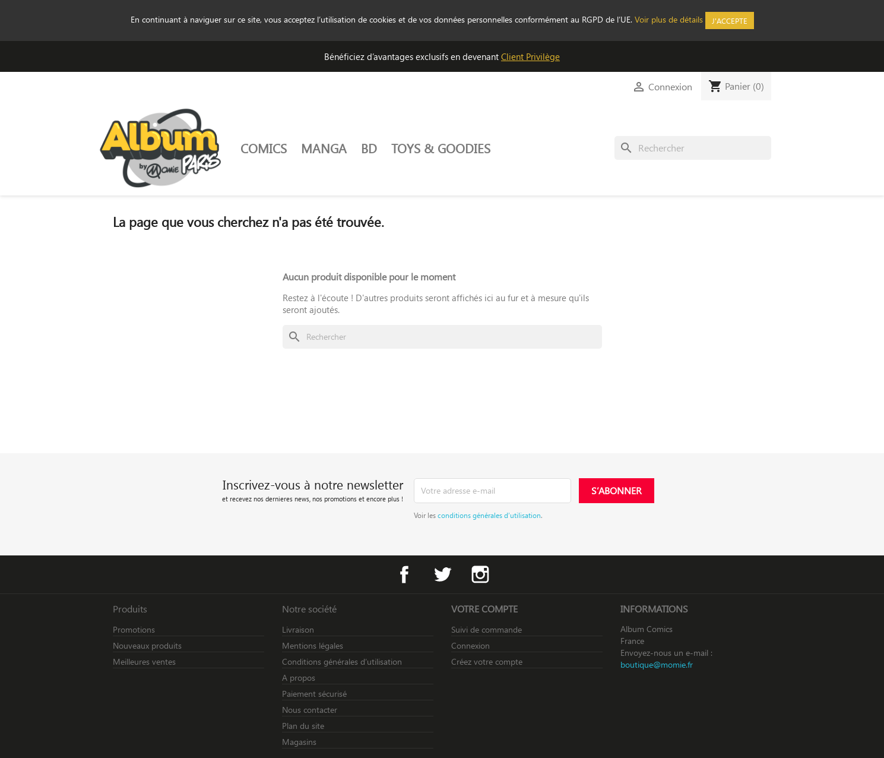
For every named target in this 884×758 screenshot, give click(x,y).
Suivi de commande (486, 629)
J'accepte (729, 20)
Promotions (134, 629)
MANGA (324, 148)
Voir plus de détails (669, 19)
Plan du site (303, 725)
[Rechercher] (692, 148)
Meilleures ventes (144, 661)
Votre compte (484, 608)
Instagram (480, 574)
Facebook (404, 574)
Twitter (442, 574)
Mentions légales (312, 645)
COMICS (263, 148)
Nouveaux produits (147, 645)
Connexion (470, 645)
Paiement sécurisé (314, 693)
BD (369, 148)
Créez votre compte (486, 661)
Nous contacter (309, 709)
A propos (298, 677)
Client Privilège (530, 56)
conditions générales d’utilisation (489, 515)
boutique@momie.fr (656, 664)
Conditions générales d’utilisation (342, 661)
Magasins (299, 741)
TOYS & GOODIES (440, 148)
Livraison (298, 629)
